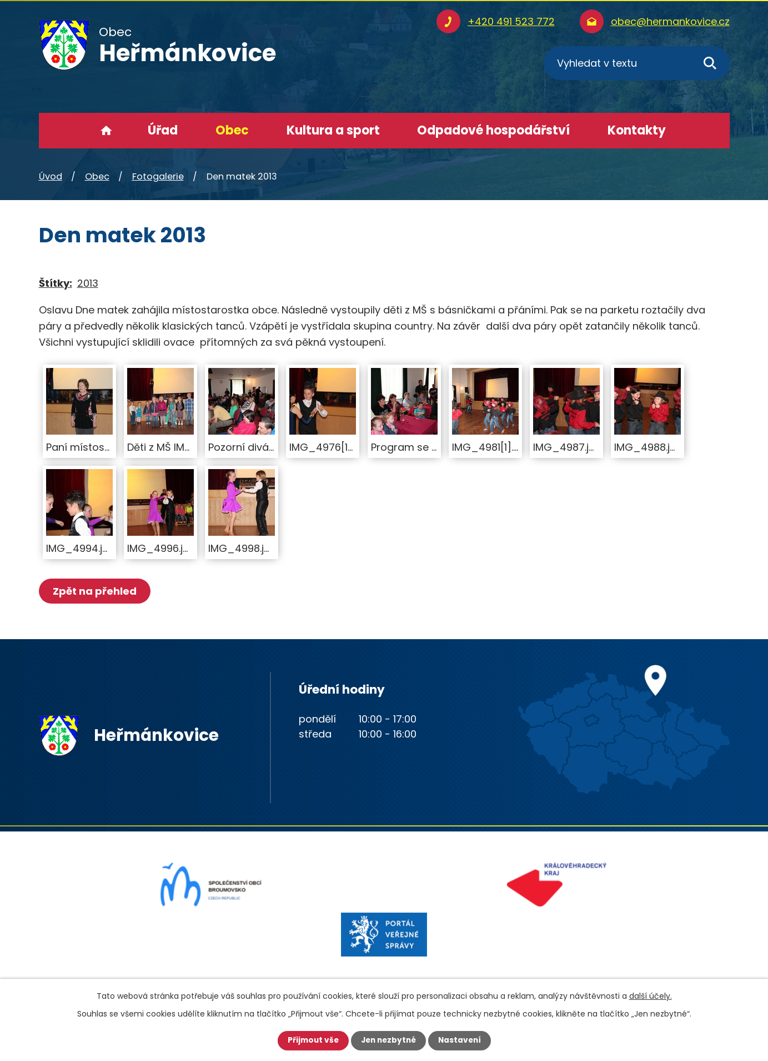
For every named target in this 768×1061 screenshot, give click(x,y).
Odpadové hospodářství (493, 130)
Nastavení (462, 1040)
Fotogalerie (158, 176)
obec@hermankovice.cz (670, 21)
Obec (232, 130)
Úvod (106, 130)
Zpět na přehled (96, 591)
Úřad (163, 130)
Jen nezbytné (388, 1040)
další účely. (650, 996)
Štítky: (55, 283)
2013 (87, 283)
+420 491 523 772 (511, 21)
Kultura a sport (333, 130)
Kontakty (637, 130)
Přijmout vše (310, 1040)
